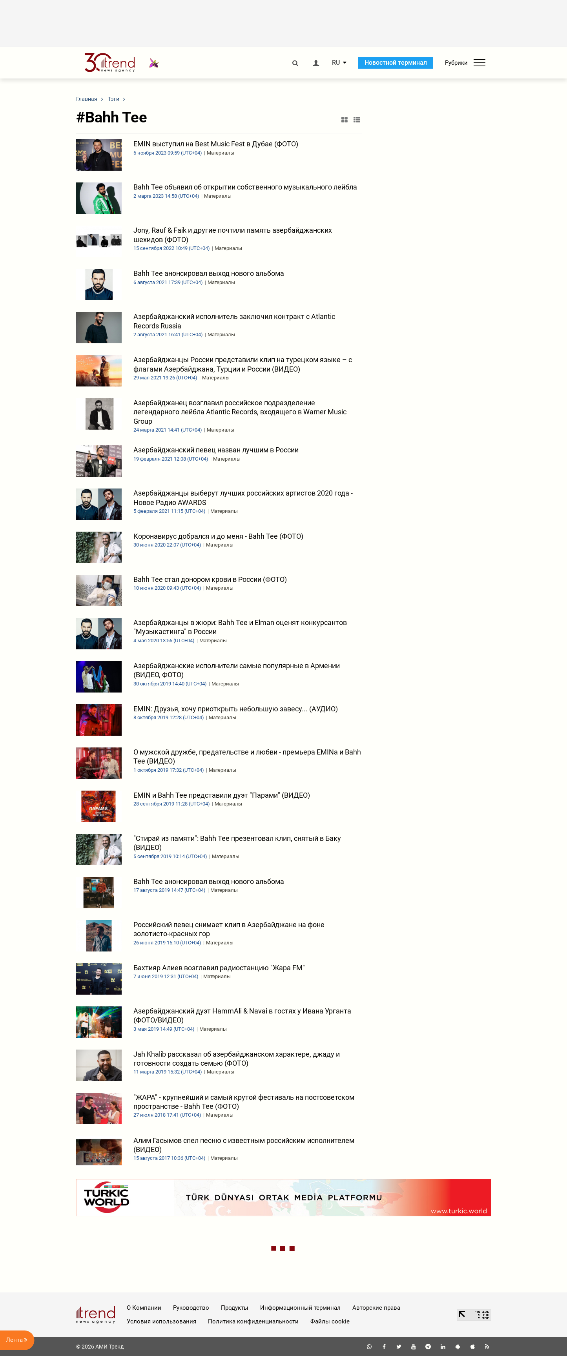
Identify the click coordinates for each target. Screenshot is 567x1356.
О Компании (144, 1307)
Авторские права (376, 1307)
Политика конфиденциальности (253, 1321)
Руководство (191, 1307)
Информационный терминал (300, 1307)
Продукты (234, 1307)
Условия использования (161, 1321)
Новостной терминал (396, 62)
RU (336, 63)
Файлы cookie (330, 1321)
